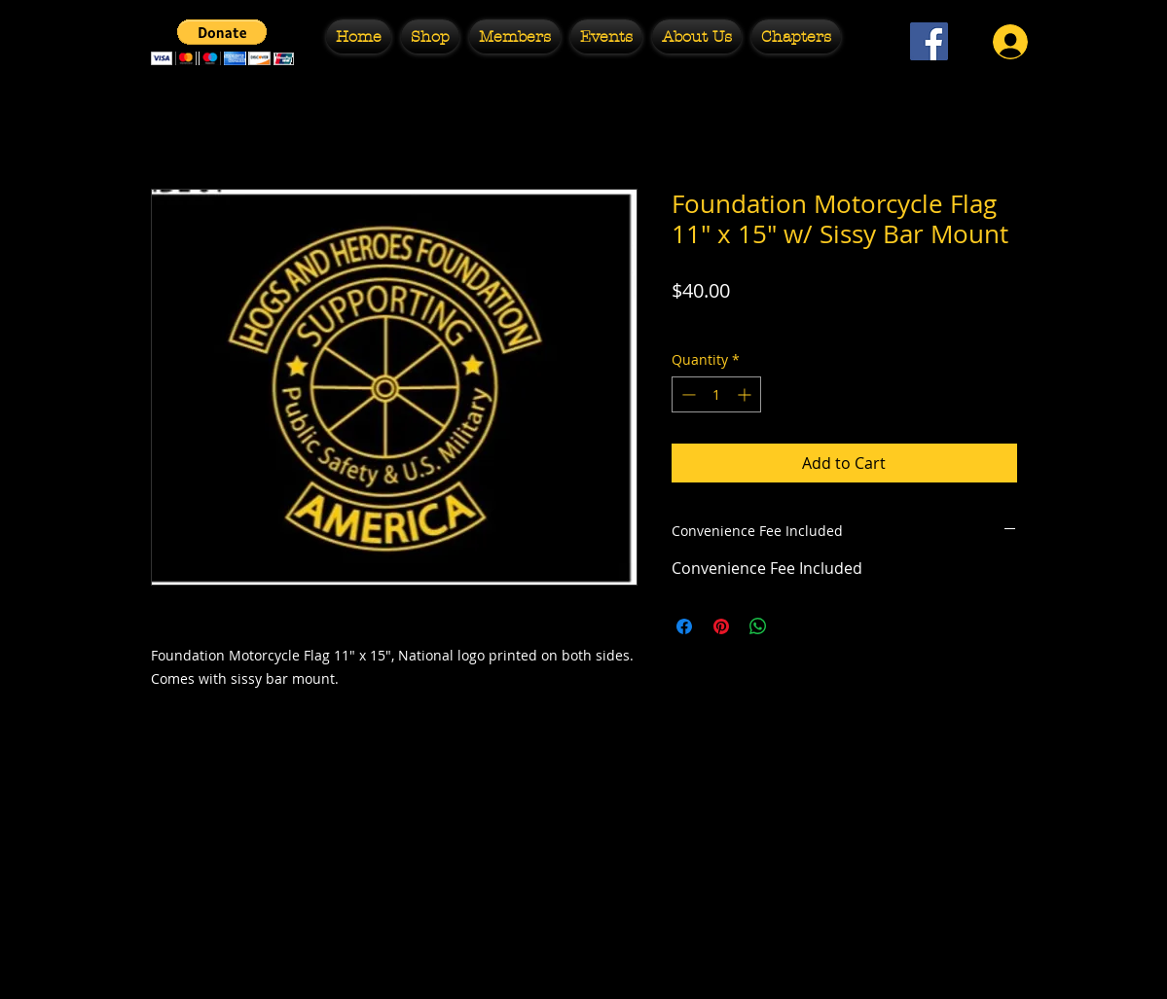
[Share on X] (795, 626)
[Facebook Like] (929, 92)
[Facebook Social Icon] (929, 41)
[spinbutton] (716, 394)
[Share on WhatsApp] (758, 626)
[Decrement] (687, 394)
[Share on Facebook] (684, 626)
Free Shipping (717, 320)
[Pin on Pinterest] (721, 626)
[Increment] (746, 394)
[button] (222, 42)
